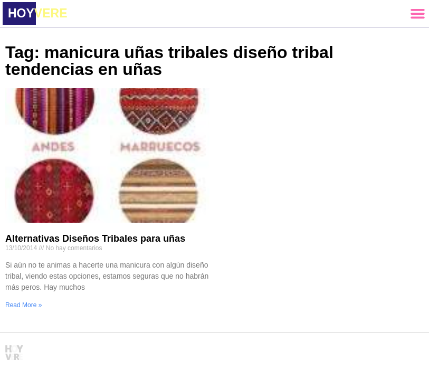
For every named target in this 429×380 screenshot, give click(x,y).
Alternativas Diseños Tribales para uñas (95, 238)
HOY (37, 13)
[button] (417, 13)
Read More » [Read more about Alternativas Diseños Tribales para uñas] (23, 305)
